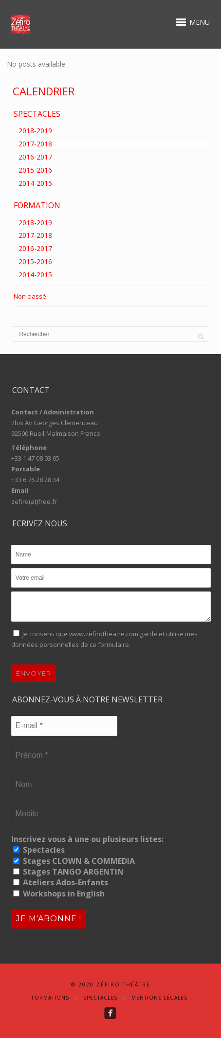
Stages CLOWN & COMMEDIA (74, 861)
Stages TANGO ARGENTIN (68, 871)
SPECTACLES (37, 113)
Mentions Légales (159, 997)
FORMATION (37, 205)
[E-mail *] (64, 725)
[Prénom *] (64, 755)
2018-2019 (35, 130)
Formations (50, 997)
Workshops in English (59, 893)
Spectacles (39, 849)
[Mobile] (64, 813)
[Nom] (64, 784)
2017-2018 (35, 143)
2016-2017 (35, 156)
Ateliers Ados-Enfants (60, 882)
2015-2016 (35, 170)
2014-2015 (35, 183)
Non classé (30, 296)
